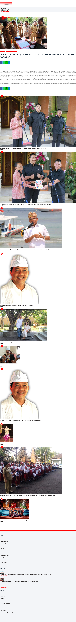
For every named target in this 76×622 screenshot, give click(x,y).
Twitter (2, 598)
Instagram (3, 596)
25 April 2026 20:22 (4, 582)
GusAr (2, 64)
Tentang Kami (3, 610)
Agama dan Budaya (5, 11)
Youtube (2, 600)
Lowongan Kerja (18, 21)
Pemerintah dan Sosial (5, 17)
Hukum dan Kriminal (5, 13)
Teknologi (2, 564)
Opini (2, 15)
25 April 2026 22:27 (4, 575)
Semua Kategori (4, 10)
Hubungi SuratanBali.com (5, 21)
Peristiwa (3, 19)
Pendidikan (3, 18)
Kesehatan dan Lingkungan (7, 7)
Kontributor (13, 21)
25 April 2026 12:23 (4, 587)
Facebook (3, 593)
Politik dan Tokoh (4, 20)
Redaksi (2, 615)
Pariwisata (3, 16)
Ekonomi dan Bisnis (5, 12)
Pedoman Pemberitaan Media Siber (7, 612)
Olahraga (3, 14)
